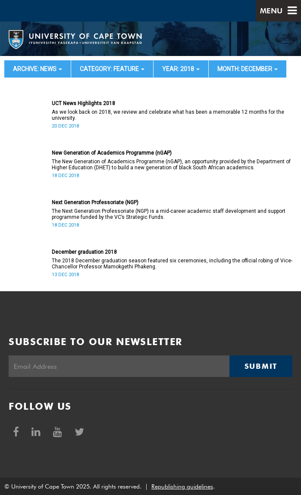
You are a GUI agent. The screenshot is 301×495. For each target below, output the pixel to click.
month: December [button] (247, 68)
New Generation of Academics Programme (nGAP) (112, 153)
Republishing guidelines (182, 486)
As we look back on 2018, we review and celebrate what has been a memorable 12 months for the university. (168, 115)
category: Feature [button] (112, 68)
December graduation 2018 (84, 252)
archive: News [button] (37, 68)
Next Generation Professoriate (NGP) (95, 202)
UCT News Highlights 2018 (83, 103)
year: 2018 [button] (181, 68)
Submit (261, 366)
